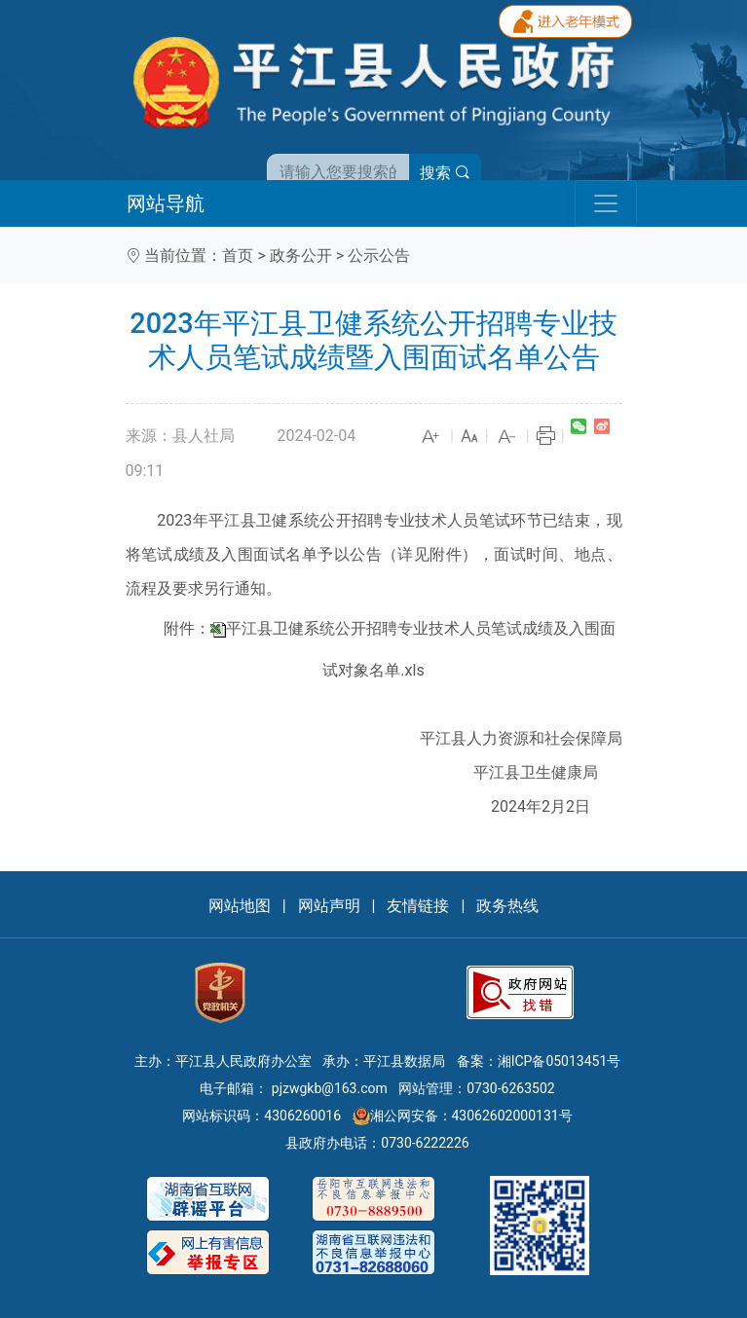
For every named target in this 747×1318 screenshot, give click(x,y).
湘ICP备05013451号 (559, 1061)
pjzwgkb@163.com (330, 1088)
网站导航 (166, 203)
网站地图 (239, 906)
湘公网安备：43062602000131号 (463, 1115)
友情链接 (418, 906)
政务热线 (507, 906)
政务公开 (301, 255)
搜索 (445, 173)
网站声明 (329, 906)
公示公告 (379, 255)
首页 (237, 255)
